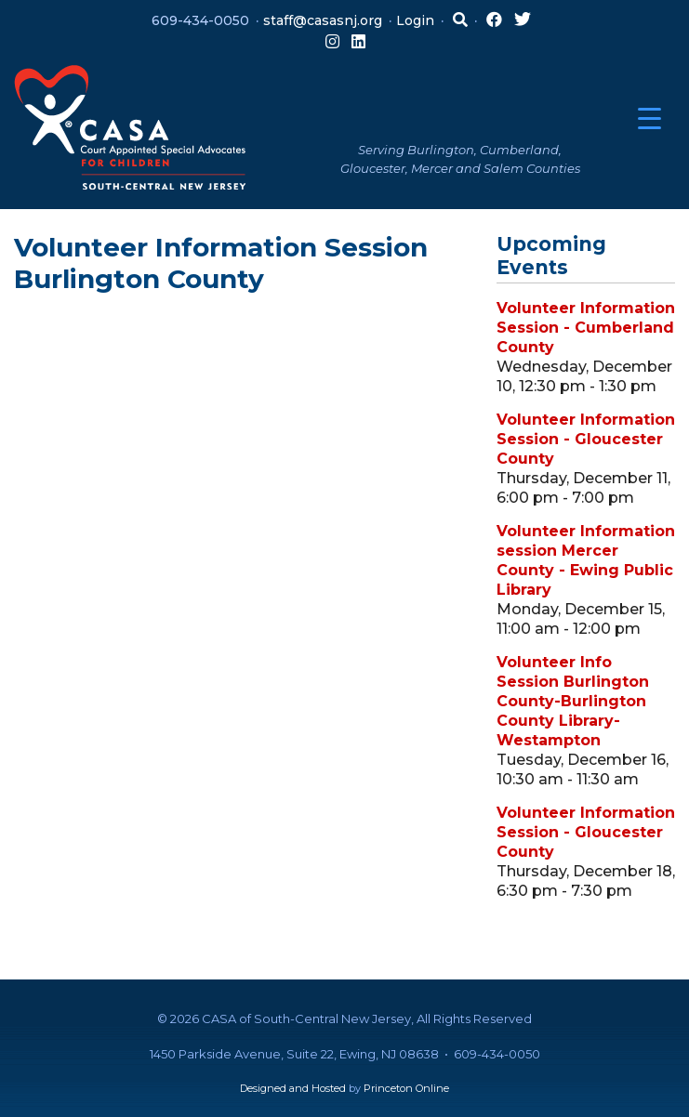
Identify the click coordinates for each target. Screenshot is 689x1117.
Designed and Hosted (293, 1088)
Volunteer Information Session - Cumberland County (586, 327)
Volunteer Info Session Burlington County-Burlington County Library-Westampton (573, 701)
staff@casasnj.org (322, 20)
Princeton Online (406, 1088)
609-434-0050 (200, 20)
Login (415, 20)
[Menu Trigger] (649, 118)
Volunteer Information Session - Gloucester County (586, 439)
